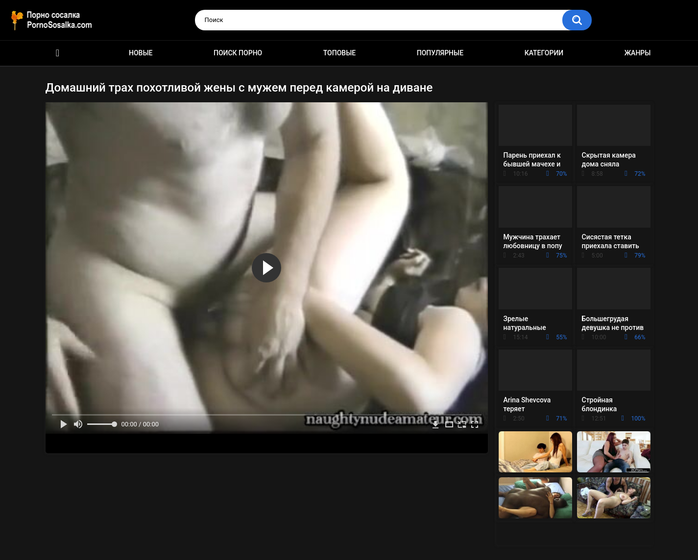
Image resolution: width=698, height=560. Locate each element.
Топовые (339, 53)
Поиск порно (238, 53)
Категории (544, 53)
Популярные (440, 53)
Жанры (638, 53)
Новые (140, 53)
